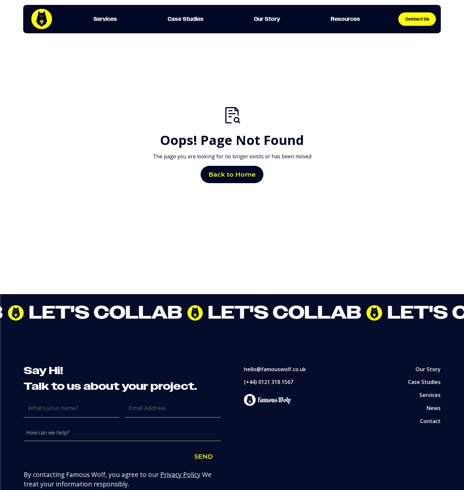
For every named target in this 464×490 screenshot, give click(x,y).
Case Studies (427, 382)
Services (433, 395)
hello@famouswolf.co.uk (278, 368)
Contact (433, 421)
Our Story (431, 368)
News (437, 408)
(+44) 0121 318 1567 (271, 382)
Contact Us (417, 19)
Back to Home (232, 174)
